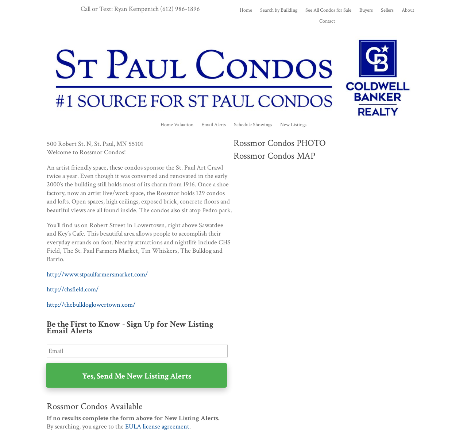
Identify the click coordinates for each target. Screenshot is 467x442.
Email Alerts (213, 125)
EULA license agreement (157, 426)
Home (246, 10)
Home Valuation (177, 125)
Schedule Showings (253, 125)
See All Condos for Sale (328, 10)
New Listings (293, 125)
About (408, 10)
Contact (327, 21)
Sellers (387, 10)
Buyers (366, 10)
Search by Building (278, 10)
